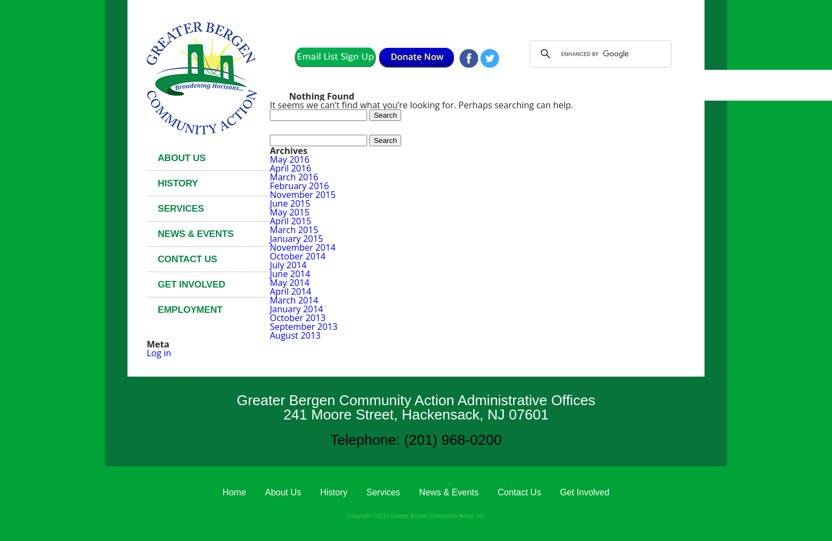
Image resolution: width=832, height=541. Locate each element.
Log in (159, 353)
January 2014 (296, 309)
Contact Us (187, 259)
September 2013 (303, 327)
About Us (182, 158)
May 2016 (289, 159)
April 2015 (290, 221)
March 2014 (294, 300)
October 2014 (298, 256)
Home (234, 492)
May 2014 (289, 283)
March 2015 (294, 230)
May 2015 (289, 212)
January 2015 (296, 239)
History (178, 183)
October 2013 (298, 318)
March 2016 (294, 177)
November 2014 (303, 247)
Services (181, 208)
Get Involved (191, 284)
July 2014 (288, 265)
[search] (599, 53)
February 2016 (299, 186)
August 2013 (295, 335)
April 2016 (290, 168)
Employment (190, 310)
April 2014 (290, 291)
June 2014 (290, 274)
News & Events (196, 234)
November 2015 (303, 195)
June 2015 (290, 203)
